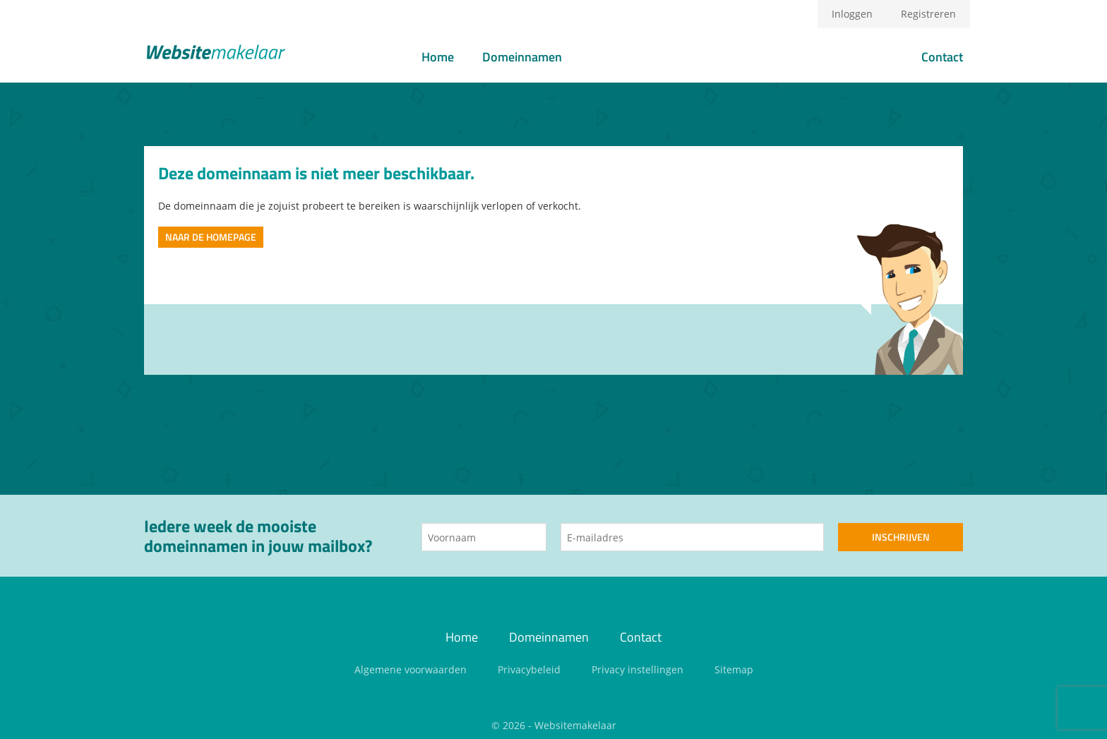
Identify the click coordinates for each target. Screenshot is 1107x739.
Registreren (928, 13)
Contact (942, 56)
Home (437, 56)
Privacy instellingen (637, 669)
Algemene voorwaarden (410, 669)
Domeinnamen (522, 56)
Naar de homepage (210, 236)
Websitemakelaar (575, 725)
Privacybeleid (529, 669)
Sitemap (733, 669)
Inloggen (852, 13)
